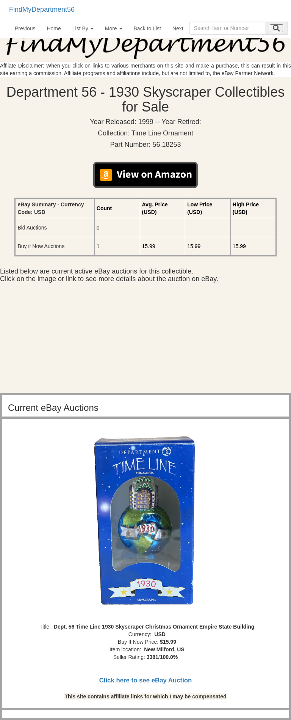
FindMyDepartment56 (42, 9)
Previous (25, 28)
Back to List (147, 28)
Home (54, 28)
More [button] (113, 28)
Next (177, 28)
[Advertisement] (145, 340)
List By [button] (83, 28)
